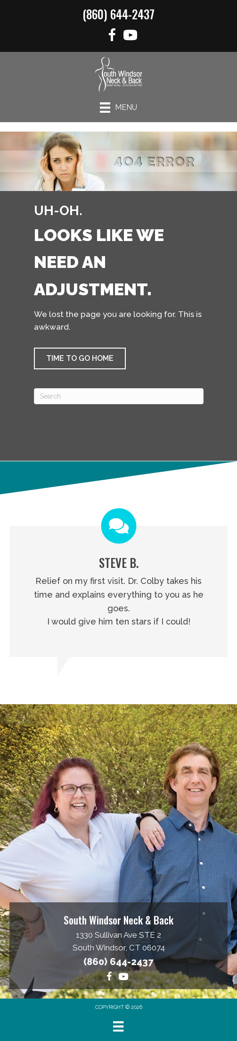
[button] (80, 358)
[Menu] (118, 107)
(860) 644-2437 (118, 14)
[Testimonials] (118, 582)
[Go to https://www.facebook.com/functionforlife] (112, 36)
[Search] (119, 396)
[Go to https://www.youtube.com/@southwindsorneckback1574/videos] (130, 36)
